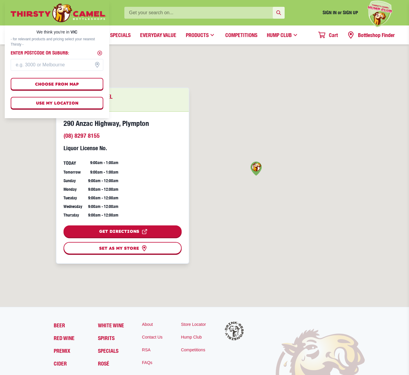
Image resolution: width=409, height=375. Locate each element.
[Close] (99, 53)
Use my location (57, 103)
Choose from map (57, 84)
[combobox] (57, 65)
